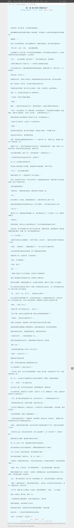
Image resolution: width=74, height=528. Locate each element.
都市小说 (24, 1)
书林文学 (9, 1)
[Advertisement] (37, 19)
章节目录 (37, 519)
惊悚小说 (13, 4)
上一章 (32, 519)
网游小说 (37, 1)
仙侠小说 (19, 1)
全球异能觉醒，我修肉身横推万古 (21, 4)
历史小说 (28, 1)
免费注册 (64, 1)
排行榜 (41, 1)
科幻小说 (33, 1)
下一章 (42, 519)
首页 (9, 4)
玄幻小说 (15, 1)
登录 (60, 1)
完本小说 (46, 1)
